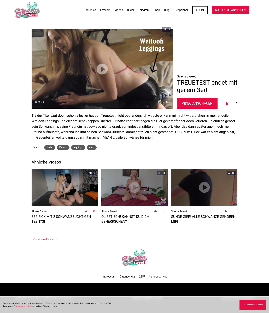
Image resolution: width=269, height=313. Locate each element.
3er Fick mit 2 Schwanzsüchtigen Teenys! (61, 219)
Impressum (109, 276)
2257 (142, 276)
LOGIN (200, 10)
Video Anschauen (197, 103)
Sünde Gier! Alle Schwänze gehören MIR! (203, 219)
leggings (78, 147)
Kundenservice (158, 276)
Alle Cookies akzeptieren (252, 305)
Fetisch (63, 147)
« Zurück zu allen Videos (44, 239)
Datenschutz (127, 276)
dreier (50, 147)
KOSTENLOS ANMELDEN (230, 10)
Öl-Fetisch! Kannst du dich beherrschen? (125, 219)
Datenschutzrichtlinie (23, 306)
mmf (91, 147)
